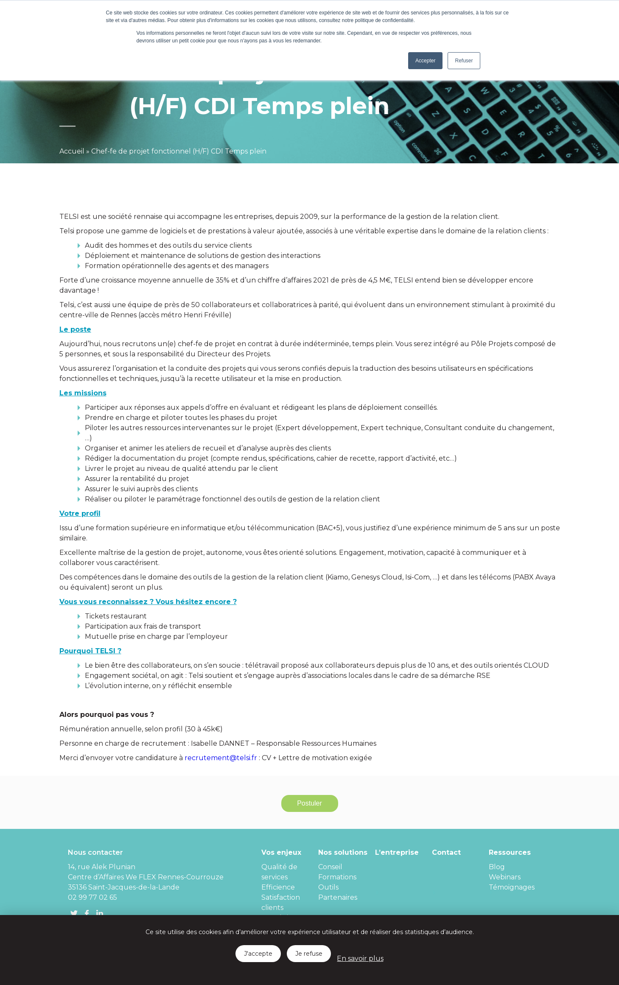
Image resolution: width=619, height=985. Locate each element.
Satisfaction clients (280, 902)
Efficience (278, 887)
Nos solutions (342, 852)
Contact (446, 852)
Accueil (71, 151)
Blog (497, 867)
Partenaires (337, 897)
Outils (328, 887)
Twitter (74, 913)
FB (87, 913)
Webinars (505, 877)
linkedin (99, 913)
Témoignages (512, 887)
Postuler (309, 803)
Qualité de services (279, 872)
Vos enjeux (281, 852)
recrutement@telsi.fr (221, 758)
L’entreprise (397, 852)
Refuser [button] (464, 61)
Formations (337, 877)
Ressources (510, 852)
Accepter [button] (425, 61)
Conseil (330, 867)
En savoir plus (360, 958)
